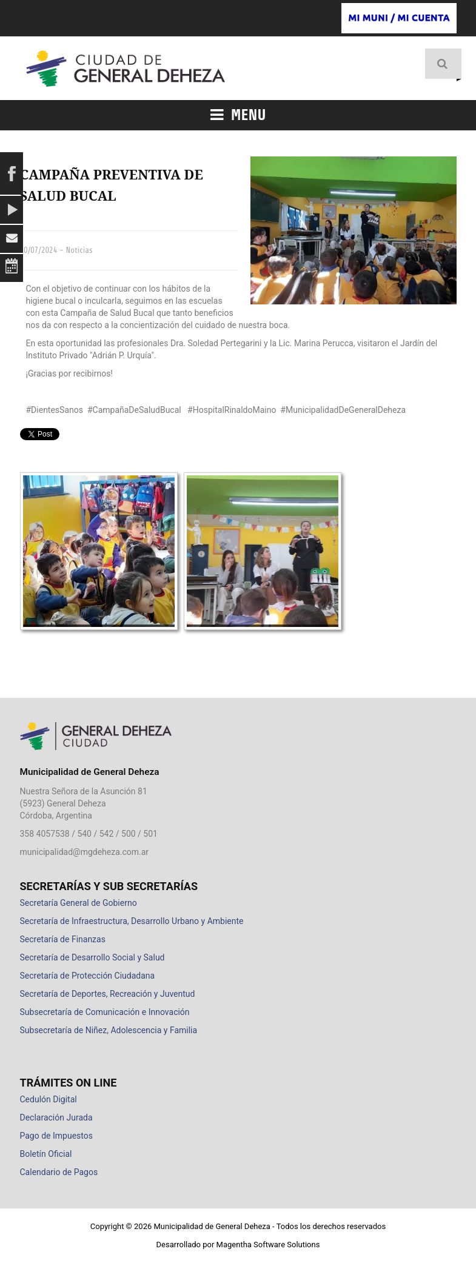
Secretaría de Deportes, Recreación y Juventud (107, 994)
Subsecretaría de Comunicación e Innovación (105, 1012)
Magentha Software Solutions (268, 1244)
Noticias (78, 250)
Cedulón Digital (48, 1099)
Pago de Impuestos (56, 1136)
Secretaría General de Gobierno (78, 903)
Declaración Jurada (56, 1117)
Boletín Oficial (46, 1154)
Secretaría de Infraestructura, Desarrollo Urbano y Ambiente (132, 921)
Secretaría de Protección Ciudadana (87, 975)
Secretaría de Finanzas (63, 939)
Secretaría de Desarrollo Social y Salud (92, 957)
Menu (238, 115)
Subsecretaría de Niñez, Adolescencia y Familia (109, 1030)
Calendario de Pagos (59, 1172)
